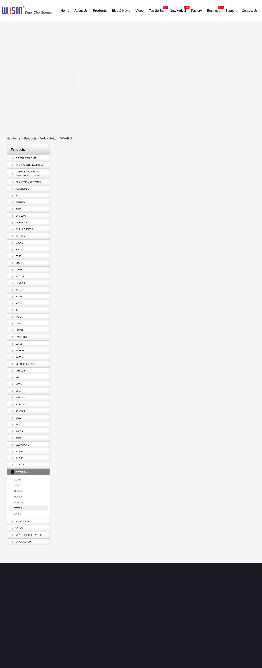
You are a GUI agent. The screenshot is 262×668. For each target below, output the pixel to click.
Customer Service (206, 592)
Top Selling (99, 579)
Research (145, 625)
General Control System (150, 595)
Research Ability (150, 630)
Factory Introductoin (151, 583)
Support (201, 576)
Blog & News (57, 579)
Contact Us (240, 576)
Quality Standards (151, 605)
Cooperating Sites (242, 589)
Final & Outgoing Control (150, 619)
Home (16, 138)
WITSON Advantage (8, 591)
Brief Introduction (11, 583)
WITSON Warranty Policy (206, 585)
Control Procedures (152, 601)
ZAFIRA (18, 514)
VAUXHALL (48, 138)
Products (30, 138)
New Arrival (121, 579)
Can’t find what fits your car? (245, 596)
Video (82, 576)
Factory (145, 576)
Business (180, 576)
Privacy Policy (240, 603)
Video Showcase (205, 598)
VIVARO (66, 138)
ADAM (17, 485)
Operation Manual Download (206, 605)
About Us (8, 576)
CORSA (18, 491)
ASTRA (17, 480)
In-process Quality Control (151, 611)
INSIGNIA (19, 502)
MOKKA (18, 497)
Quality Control (148, 589)
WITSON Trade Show (10, 605)
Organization (9, 598)
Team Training (149, 642)
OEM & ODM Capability (149, 636)
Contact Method (241, 583)
